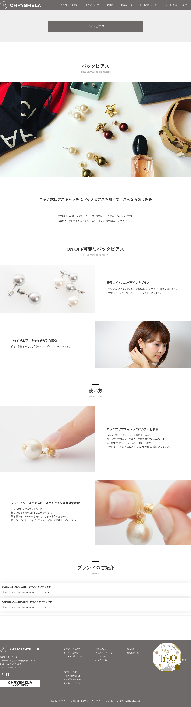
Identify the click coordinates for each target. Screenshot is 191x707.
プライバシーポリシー (73, 683)
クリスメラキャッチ (104, 653)
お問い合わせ (150, 5)
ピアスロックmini (103, 656)
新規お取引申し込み (72, 679)
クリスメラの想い (69, 5)
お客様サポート (128, 5)
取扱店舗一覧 (133, 653)
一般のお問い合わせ (72, 676)
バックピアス (101, 660)
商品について (92, 5)
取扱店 (110, 5)
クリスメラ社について (176, 5)
